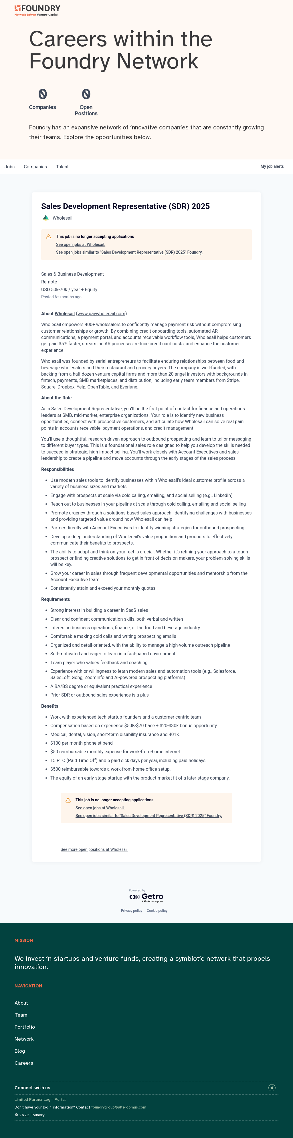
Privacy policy (131, 911)
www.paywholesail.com (101, 313)
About (21, 1003)
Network (24, 1039)
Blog (20, 1051)
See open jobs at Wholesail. (80, 244)
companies (35, 166)
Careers (24, 1063)
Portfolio (25, 1027)
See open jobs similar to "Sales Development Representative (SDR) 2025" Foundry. (129, 252)
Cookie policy (157, 911)
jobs (10, 166)
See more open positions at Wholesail (94, 849)
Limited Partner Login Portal (40, 1100)
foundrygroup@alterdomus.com (118, 1107)
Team (21, 1015)
